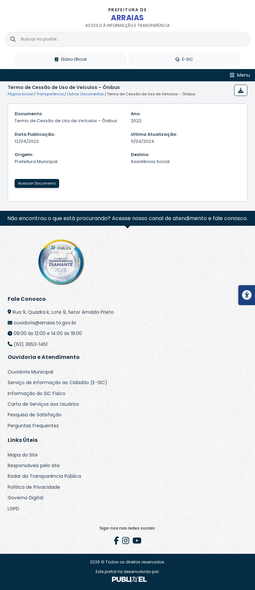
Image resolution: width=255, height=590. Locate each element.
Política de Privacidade (34, 487)
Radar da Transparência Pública (44, 476)
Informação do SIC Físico (36, 393)
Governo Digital (25, 497)
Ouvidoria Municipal (30, 372)
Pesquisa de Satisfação (34, 414)
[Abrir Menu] (240, 75)
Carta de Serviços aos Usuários (43, 404)
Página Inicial (20, 94)
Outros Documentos (85, 94)
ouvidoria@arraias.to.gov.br (45, 322)
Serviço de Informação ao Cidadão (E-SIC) (57, 382)
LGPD (13, 508)
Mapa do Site (23, 455)
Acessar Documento (37, 183)
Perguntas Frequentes (33, 425)
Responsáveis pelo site (34, 465)
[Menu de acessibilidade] (246, 295)
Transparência (50, 94)
